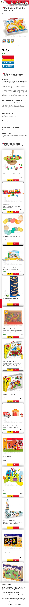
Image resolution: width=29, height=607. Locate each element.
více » (19, 47)
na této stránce (17, 601)
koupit (8, 57)
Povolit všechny (18, 604)
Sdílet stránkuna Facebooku (8, 66)
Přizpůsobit (10, 604)
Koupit (16, 180)
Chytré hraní (6, 5)
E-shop (10, 5)
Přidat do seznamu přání (8, 59)
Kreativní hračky (14, 5)
